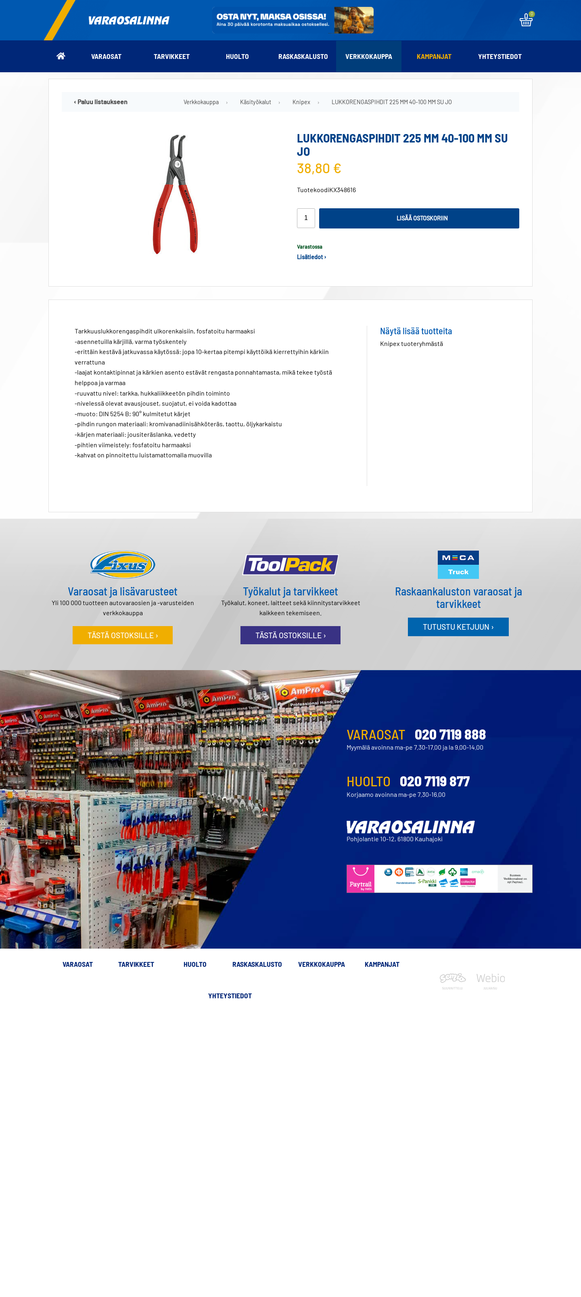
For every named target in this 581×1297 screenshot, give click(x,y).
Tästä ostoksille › (123, 635)
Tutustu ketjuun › (458, 626)
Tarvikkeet (172, 56)
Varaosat (106, 56)
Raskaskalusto (303, 56)
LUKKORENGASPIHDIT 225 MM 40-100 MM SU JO (392, 101)
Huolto (237, 56)
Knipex (301, 101)
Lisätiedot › (311, 257)
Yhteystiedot (500, 56)
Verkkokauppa (368, 56)
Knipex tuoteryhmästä (411, 343)
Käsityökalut (255, 101)
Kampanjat (434, 56)
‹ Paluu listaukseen (100, 101)
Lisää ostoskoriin (422, 218)
